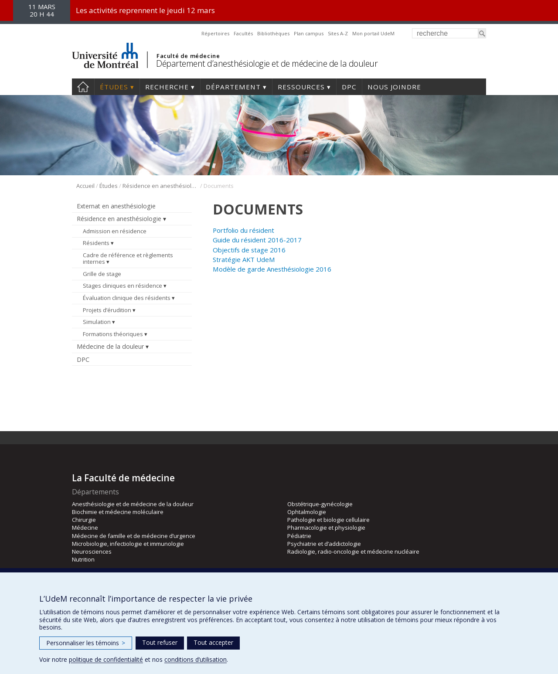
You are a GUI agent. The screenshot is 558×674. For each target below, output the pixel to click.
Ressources (301, 86)
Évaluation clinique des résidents (126, 298)
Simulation (97, 322)
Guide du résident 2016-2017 (257, 239)
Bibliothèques (273, 33)
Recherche (167, 86)
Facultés (243, 33)
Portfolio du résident (243, 230)
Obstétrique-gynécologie (320, 504)
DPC (349, 86)
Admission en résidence (114, 231)
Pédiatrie (299, 536)
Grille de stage (102, 274)
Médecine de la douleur (110, 346)
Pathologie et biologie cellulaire (328, 520)
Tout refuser (159, 642)
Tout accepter (213, 642)
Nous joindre (394, 86)
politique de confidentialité (106, 659)
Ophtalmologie (306, 512)
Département (233, 86)
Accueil (83, 86)
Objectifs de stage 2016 (249, 249)
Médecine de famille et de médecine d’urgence (133, 536)
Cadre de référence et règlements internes (128, 258)
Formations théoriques (113, 334)
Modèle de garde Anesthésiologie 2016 (272, 269)
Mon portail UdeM (373, 33)
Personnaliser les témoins (85, 643)
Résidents (96, 243)
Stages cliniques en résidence (122, 285)
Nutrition (83, 559)
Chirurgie (84, 520)
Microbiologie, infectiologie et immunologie (128, 544)
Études (114, 86)
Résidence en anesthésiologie (160, 186)
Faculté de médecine (188, 56)
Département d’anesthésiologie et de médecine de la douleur (267, 63)
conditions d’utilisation (195, 659)
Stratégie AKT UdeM (244, 259)
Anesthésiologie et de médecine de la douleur (133, 504)
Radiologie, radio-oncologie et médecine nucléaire (353, 551)
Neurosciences (92, 551)
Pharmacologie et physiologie (326, 527)
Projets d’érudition (107, 310)
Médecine (85, 527)
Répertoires (215, 33)
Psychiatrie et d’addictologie (324, 544)
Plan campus (308, 33)
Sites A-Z (338, 33)
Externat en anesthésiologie (116, 206)
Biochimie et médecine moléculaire (117, 512)
